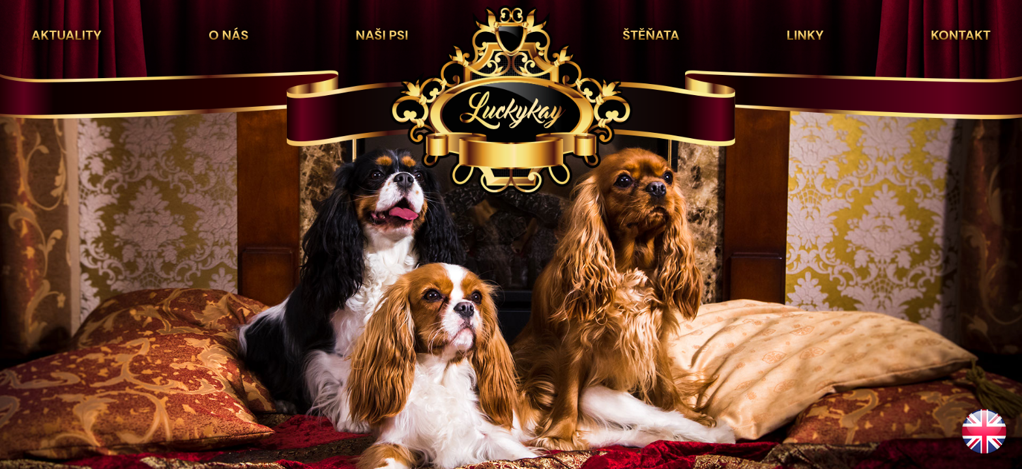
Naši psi (382, 35)
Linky (805, 35)
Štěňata (650, 35)
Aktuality (66, 35)
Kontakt (961, 35)
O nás (228, 35)
